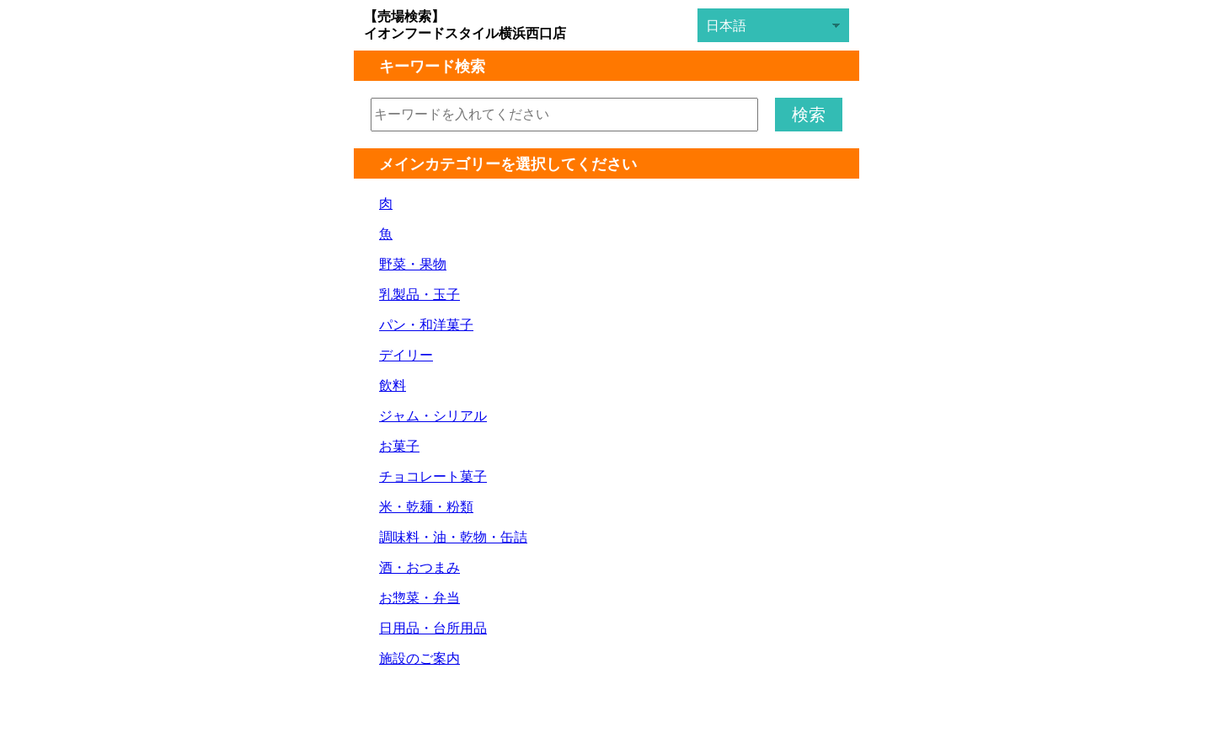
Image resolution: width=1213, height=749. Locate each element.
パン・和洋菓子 (426, 325)
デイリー (406, 355)
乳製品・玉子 (419, 294)
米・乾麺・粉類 (426, 507)
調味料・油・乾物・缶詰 (453, 537)
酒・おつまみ (419, 567)
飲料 (392, 385)
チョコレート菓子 (433, 476)
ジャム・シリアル (433, 416)
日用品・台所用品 (433, 628)
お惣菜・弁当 (419, 598)
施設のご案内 (419, 658)
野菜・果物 (412, 264)
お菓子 (399, 446)
